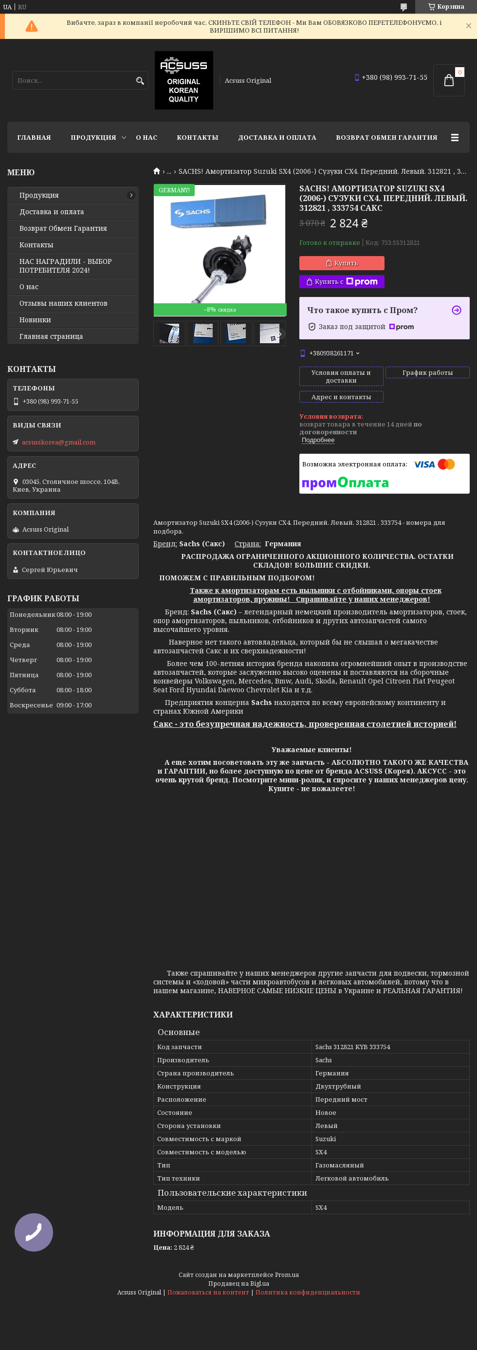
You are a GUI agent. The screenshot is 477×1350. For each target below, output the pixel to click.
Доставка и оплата (277, 137)
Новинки (35, 319)
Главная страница (51, 336)
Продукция (93, 137)
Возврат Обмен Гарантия (387, 137)
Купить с (346, 281)
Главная (34, 137)
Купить (346, 263)
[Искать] (139, 81)
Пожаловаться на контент (208, 1292)
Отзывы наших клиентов (63, 303)
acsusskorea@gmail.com (58, 442)
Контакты (198, 137)
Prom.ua (287, 1275)
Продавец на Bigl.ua (238, 1283)
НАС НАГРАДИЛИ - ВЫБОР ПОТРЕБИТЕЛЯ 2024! (65, 266)
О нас (146, 137)
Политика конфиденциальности (308, 1292)
